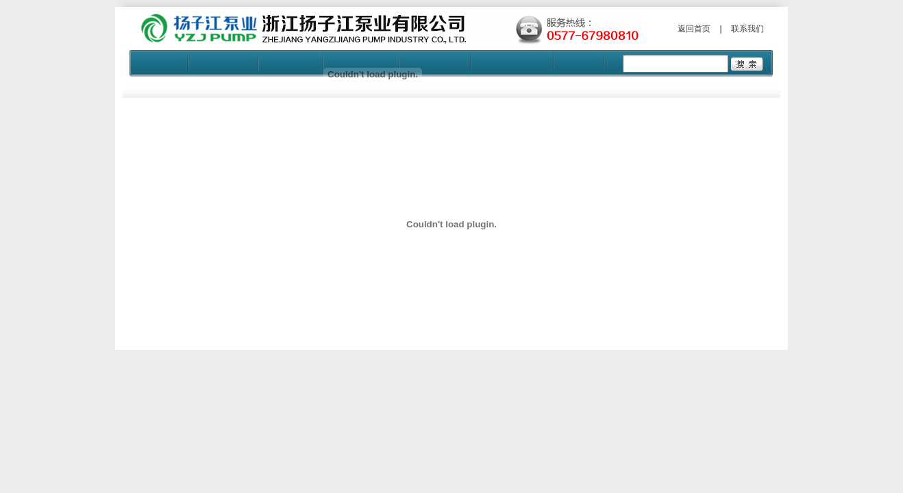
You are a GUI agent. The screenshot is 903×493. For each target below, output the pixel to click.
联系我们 (747, 29)
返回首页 (694, 29)
